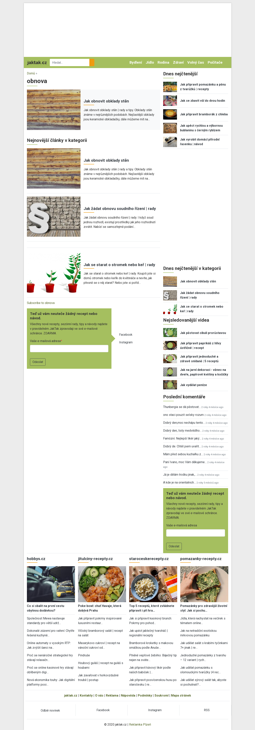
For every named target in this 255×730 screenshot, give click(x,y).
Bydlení (136, 62)
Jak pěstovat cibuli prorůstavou (203, 333)
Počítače (215, 62)
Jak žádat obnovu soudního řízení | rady (120, 208)
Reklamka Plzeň (140, 724)
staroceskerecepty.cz (149, 558)
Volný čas (195, 62)
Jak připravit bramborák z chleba (204, 114)
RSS (207, 710)
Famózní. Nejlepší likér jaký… (182, 438)
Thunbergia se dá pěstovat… (182, 407)
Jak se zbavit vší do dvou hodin (202, 100)
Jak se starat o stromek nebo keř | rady (119, 264)
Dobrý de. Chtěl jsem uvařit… (182, 446)
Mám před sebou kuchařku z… (183, 454)
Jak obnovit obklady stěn (106, 101)
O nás (99, 695)
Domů (31, 73)
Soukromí (161, 695)
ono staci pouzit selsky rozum (183, 415)
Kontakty (86, 695)
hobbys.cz (36, 558)
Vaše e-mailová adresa (45, 341)
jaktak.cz (70, 695)
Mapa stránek (181, 695)
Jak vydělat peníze (193, 385)
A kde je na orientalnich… (179, 482)
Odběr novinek (50, 710)
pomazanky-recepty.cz (201, 558)
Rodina (163, 62)
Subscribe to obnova (41, 303)
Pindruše (84, 655)
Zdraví (178, 62)
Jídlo (150, 62)
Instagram (126, 342)
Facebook (125, 334)
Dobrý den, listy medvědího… (182, 430)
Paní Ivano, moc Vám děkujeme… (185, 462)
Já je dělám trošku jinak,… (180, 474)
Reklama (112, 695)
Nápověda (128, 695)
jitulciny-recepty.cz (95, 558)
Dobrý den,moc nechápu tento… (184, 423)
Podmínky (145, 695)
